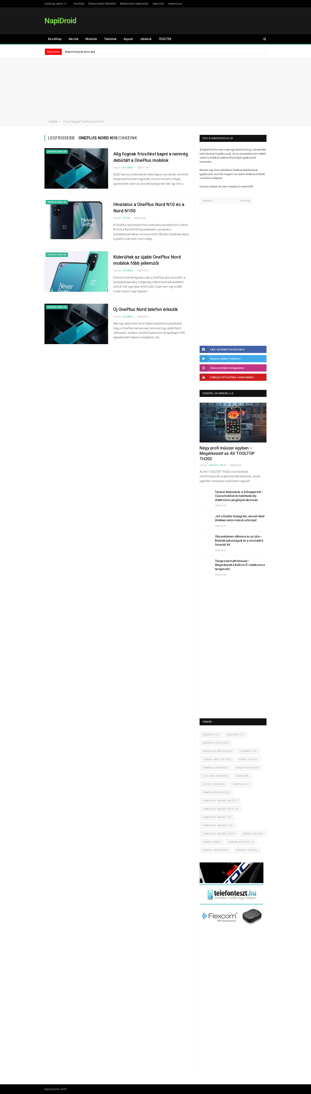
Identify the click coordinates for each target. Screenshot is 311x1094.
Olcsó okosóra (214, 784)
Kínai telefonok (247, 767)
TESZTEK (165, 39)
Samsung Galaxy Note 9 (220, 800)
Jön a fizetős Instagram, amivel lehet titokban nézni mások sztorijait (239, 518)
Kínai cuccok (248, 759)
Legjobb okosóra (215, 776)
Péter (126, 218)
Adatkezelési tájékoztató (134, 3)
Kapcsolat (158, 3)
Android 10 (235, 734)
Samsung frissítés (216, 792)
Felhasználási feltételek (102, 3)
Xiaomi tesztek (246, 850)
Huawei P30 (248, 751)
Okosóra (242, 776)
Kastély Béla (217, 465)
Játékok (146, 39)
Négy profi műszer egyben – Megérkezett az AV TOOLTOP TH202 (227, 453)
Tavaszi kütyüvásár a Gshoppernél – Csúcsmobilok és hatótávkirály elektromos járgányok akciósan (239, 496)
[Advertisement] (155, 86)
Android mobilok (56, 152)
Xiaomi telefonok (215, 850)
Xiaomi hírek (212, 842)
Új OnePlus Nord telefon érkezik (145, 309)
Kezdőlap (79, 3)
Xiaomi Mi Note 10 (241, 842)
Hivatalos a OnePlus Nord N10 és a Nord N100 (148, 207)
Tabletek (110, 39)
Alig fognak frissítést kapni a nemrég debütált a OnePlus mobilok (150, 157)
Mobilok (91, 39)
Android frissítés (216, 743)
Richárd (128, 167)
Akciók (73, 39)
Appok (128, 39)
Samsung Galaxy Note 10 (220, 809)
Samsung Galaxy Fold (218, 833)
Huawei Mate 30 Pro (217, 759)
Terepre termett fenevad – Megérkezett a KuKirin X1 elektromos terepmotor (240, 565)
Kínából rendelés (215, 767)
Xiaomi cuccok (253, 833)
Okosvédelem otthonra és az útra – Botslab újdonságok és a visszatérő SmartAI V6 (239, 540)
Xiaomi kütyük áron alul (80, 51)
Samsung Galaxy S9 (217, 817)
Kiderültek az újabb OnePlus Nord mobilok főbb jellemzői (147, 260)
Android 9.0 (211, 734)
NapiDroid (60, 20)
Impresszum (175, 3)
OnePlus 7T (241, 784)
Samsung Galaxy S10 (217, 825)
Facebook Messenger (218, 751)
